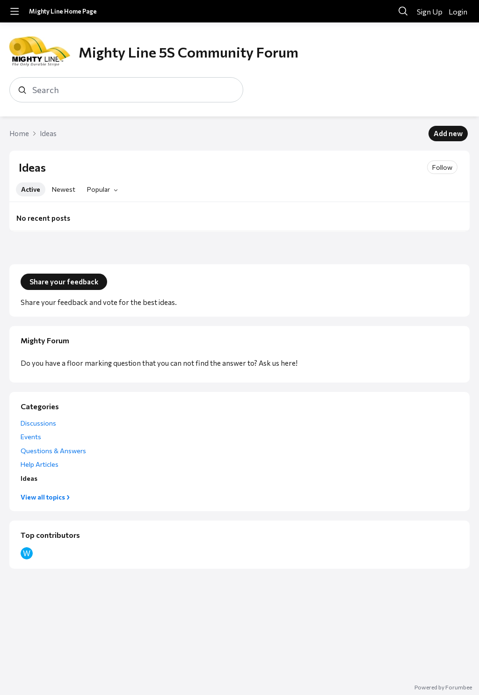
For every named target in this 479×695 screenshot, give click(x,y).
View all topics (43, 497)
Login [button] (458, 11)
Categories (40, 406)
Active (30, 189)
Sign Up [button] (430, 11)
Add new (448, 133)
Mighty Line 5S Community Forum (188, 51)
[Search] (403, 11)
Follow (442, 167)
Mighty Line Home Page (63, 11)
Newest (63, 189)
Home (19, 133)
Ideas (48, 133)
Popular (98, 189)
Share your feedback (63, 281)
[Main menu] (14, 11)
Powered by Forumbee (443, 687)
